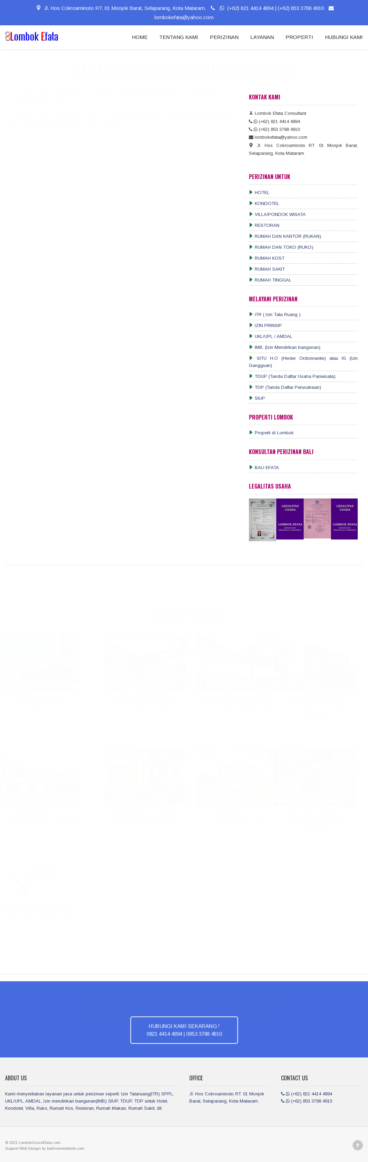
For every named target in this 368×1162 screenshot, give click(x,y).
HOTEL (259, 192)
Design (35, 1148)
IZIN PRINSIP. (265, 325)
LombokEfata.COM (107, 98)
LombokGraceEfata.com (39, 1142)
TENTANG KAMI (178, 37)
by (44, 1148)
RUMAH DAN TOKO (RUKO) (281, 247)
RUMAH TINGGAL (270, 280)
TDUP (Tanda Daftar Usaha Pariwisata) (292, 376)
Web (24, 1148)
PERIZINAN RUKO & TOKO (41, 816)
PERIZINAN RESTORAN (143, 816)
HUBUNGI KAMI (344, 37)
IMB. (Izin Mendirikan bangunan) (284, 347)
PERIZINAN (224, 37)
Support (12, 1148)
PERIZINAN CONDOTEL (142, 702)
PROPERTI (299, 37)
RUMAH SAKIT (267, 269)
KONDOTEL (264, 203)
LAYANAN (262, 37)
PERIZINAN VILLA (235, 816)
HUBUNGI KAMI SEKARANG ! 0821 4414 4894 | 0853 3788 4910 (183, 1030)
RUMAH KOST (266, 258)
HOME (140, 37)
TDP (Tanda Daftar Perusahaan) (285, 387)
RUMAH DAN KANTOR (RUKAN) (285, 236)
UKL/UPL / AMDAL (270, 336)
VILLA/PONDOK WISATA (277, 214)
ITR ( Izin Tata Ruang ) (275, 314)
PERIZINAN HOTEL (41, 702)
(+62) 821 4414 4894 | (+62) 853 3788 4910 (266, 8)
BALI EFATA (264, 467)
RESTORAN (264, 225)
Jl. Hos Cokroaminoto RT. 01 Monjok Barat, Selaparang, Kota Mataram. (120, 8)
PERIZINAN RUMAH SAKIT (41, 911)
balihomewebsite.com (65, 1148)
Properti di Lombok (271, 432)
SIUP (257, 398)
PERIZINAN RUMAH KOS (234, 702)
